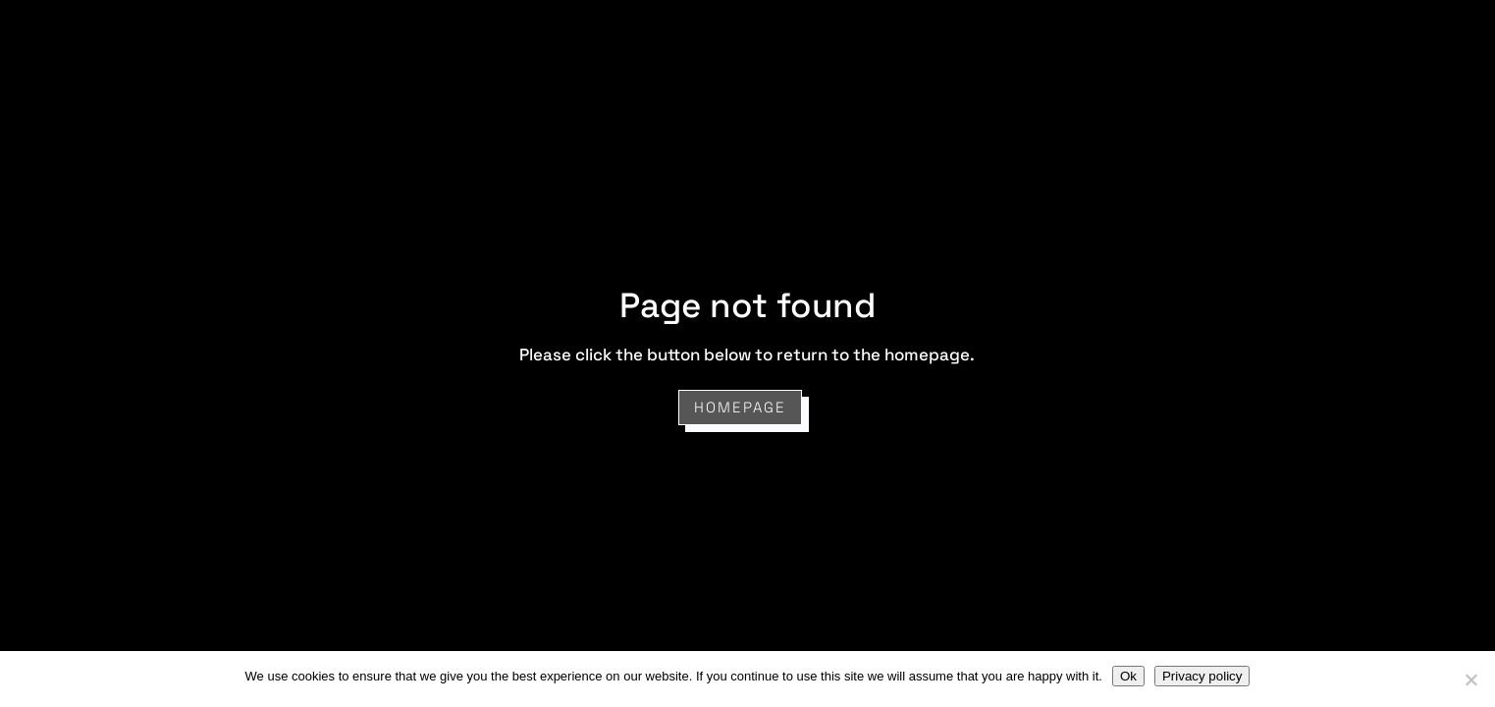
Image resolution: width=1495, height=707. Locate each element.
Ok (1128, 676)
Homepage (740, 407)
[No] (1470, 679)
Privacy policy (1202, 676)
